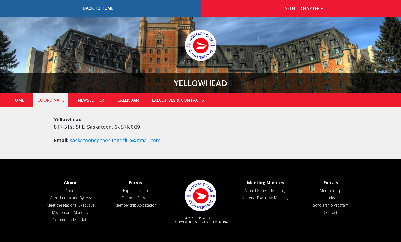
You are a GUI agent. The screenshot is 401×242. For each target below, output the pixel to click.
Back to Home (98, 8)
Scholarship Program (330, 205)
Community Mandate (71, 219)
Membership (331, 190)
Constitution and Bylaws (70, 197)
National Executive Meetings (265, 197)
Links (330, 197)
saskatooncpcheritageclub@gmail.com (115, 140)
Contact (330, 212)
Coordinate (50, 100)
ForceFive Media (216, 222)
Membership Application (135, 205)
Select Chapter (305, 8)
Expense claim (135, 190)
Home (18, 100)
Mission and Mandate (70, 212)
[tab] (303, 9)
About (70, 190)
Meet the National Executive (70, 205)
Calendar (128, 100)
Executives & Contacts (178, 100)
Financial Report (135, 197)
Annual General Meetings (266, 190)
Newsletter (91, 100)
